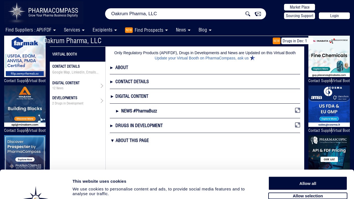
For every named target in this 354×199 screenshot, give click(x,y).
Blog (203, 30)
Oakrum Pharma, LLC (72, 40)
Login (334, 15)
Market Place (299, 7)
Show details (290, 188)
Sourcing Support (299, 15)
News (181, 30)
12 (54, 88)
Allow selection (308, 165)
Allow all (308, 152)
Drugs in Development (69, 103)
